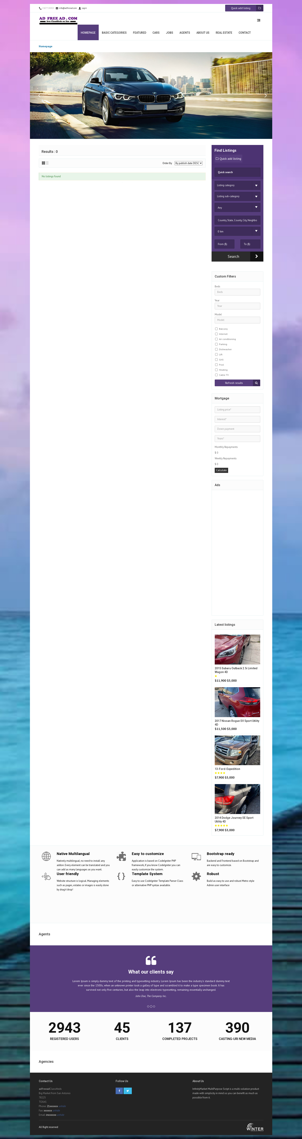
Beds (217, 286)
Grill (221, 359)
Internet (223, 333)
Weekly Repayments (226, 458)
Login (82, 8)
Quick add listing (228, 159)
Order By (167, 163)
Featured (139, 32)
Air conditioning (227, 339)
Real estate (224, 32)
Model (218, 314)
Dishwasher (225, 349)
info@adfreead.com (66, 8)
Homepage (88, 32)
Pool (221, 364)
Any (220, 207)
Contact (245, 32)
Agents (184, 32)
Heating (223, 369)
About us (202, 32)
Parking (223, 344)
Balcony (223, 328)
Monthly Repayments (226, 447)
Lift (220, 354)
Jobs (169, 32)
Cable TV (224, 374)
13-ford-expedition (227, 768)
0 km (220, 231)
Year (217, 300)
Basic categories (114, 32)
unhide (62, 1106)
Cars (156, 32)
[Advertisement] (237, 552)
